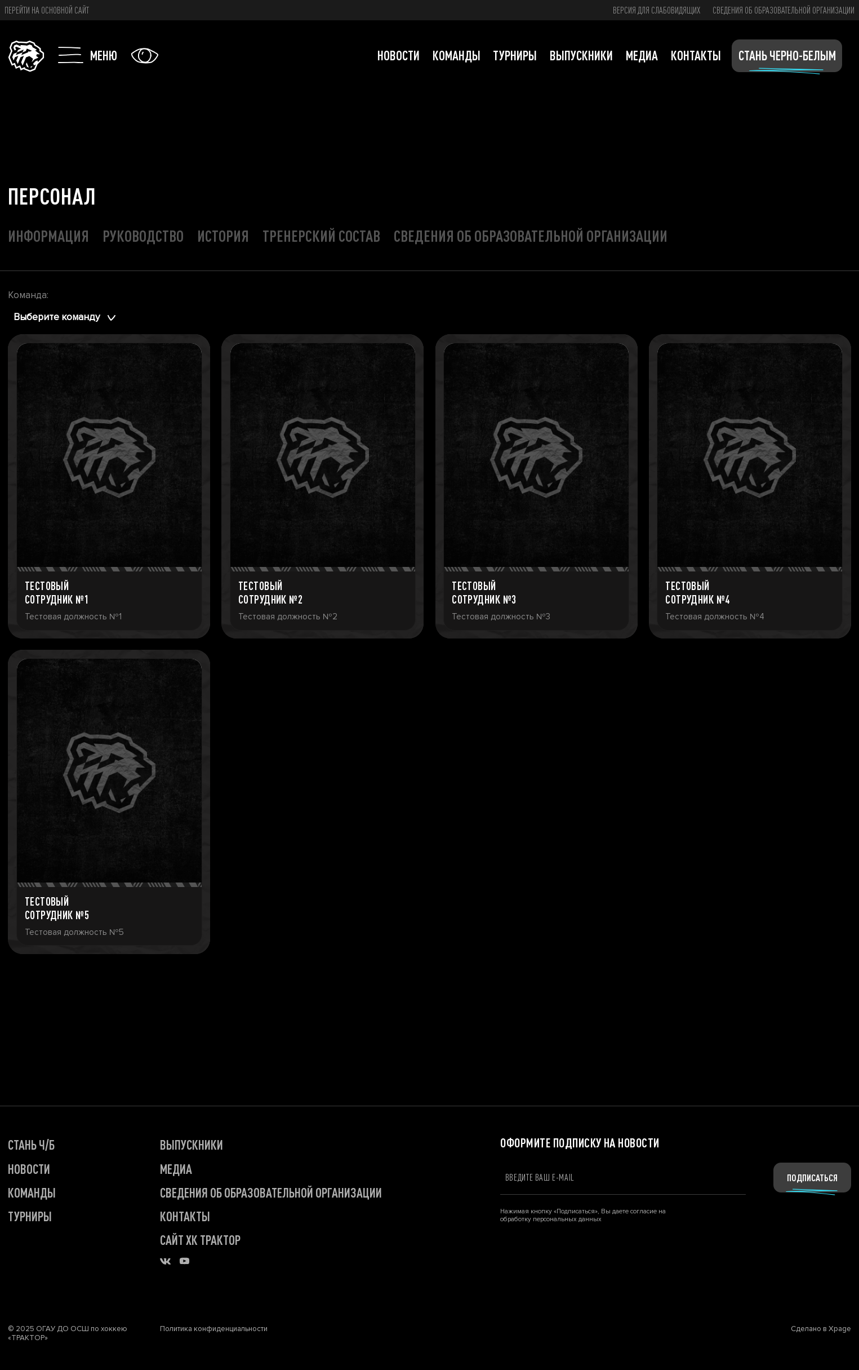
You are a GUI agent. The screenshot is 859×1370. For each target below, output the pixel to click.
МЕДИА (176, 1168)
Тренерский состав (321, 236)
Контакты (696, 55)
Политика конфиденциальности (214, 1328)
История (223, 236)
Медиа (642, 55)
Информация (48, 236)
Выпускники (581, 55)
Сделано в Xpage (821, 1328)
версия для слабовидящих (656, 10)
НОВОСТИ (29, 1168)
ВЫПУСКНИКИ (191, 1144)
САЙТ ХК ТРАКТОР (200, 1239)
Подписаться (812, 1177)
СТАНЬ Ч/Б (31, 1144)
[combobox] (67, 318)
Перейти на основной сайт (47, 10)
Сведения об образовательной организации (783, 10)
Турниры (515, 55)
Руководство (143, 236)
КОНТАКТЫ (185, 1216)
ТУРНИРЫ (30, 1216)
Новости (398, 55)
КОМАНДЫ (32, 1192)
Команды (456, 55)
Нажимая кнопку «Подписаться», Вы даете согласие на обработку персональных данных (583, 1215)
